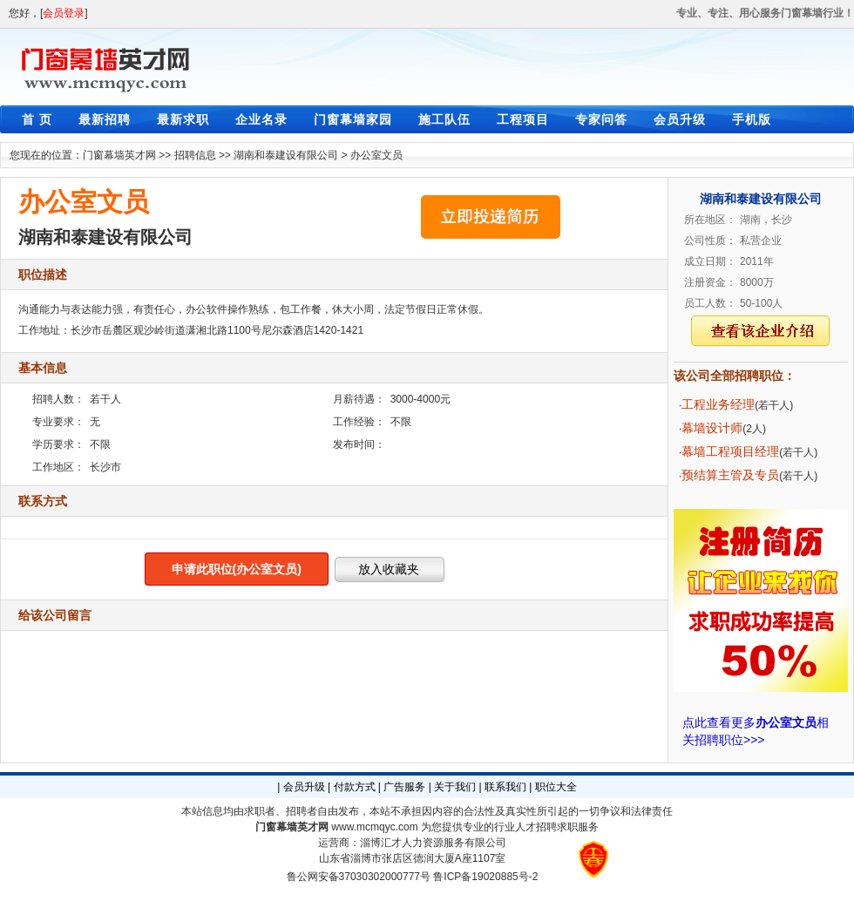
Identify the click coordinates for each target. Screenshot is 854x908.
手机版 (751, 119)
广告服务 (404, 787)
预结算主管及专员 (730, 475)
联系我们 (505, 787)
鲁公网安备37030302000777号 (358, 877)
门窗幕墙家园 (353, 119)
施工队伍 (444, 119)
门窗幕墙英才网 (119, 155)
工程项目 (523, 119)
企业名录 (261, 119)
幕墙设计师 (711, 428)
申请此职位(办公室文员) (237, 569)
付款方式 (355, 787)
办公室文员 (376, 155)
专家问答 (601, 119)
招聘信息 (195, 155)
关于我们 (455, 787)
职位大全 (556, 787)
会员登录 (64, 13)
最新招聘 (104, 119)
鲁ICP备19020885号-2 (485, 877)
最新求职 (183, 119)
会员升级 (680, 119)
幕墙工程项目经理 (730, 451)
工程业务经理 (718, 404)
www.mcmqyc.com (374, 827)
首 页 (37, 119)
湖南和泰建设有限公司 (286, 155)
